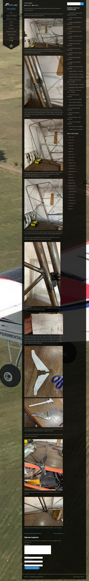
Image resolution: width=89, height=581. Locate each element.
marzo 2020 (71, 154)
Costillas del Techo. (73, 129)
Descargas (11, 28)
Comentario (27, 544)
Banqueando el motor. (74, 87)
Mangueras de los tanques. (74, 43)
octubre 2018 (71, 188)
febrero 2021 (71, 137)
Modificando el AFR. (73, 105)
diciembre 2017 (72, 200)
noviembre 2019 (72, 165)
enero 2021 (71, 140)
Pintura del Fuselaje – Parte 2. (75, 117)
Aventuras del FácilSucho (11, 15)
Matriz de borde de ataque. (74, 57)
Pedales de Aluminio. (73, 71)
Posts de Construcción (11, 19)
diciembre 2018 (72, 183)
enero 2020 (71, 160)
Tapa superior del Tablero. (74, 108)
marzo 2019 (71, 180)
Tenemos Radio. (72, 102)
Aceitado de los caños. (74, 84)
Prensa (11, 22)
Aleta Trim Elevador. (73, 126)
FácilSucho (11, 9)
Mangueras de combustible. (75, 62)
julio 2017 (71, 206)
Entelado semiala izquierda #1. (75, 22)
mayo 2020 (71, 148)
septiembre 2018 (72, 191)
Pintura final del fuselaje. (74, 94)
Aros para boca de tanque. (74, 27)
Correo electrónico (28, 561)
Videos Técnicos (11, 34)
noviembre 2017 (72, 203)
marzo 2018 (71, 194)
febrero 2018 (71, 197)
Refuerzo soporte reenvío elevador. (32, 533)
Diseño (11, 25)
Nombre (26, 557)
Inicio (11, 12)
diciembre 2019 (72, 163)
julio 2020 (71, 142)
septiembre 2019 (72, 171)
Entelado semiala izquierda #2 (75, 17)
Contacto (11, 37)
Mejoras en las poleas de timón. (76, 36)
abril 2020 (71, 151)
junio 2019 (71, 177)
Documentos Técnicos (11, 31)
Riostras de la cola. (73, 40)
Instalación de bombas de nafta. (76, 66)
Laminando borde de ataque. (75, 48)
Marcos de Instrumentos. (74, 112)
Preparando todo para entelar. (75, 31)
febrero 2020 (71, 157)
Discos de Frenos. (73, 99)
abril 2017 (71, 208)
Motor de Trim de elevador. (75, 122)
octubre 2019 (71, 168)
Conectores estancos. (73, 74)
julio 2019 (71, 174)
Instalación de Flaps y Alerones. (75, 52)
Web (25, 565)
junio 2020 (71, 145)
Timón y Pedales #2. (58, 533)
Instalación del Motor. (73, 77)
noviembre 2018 (72, 186)
